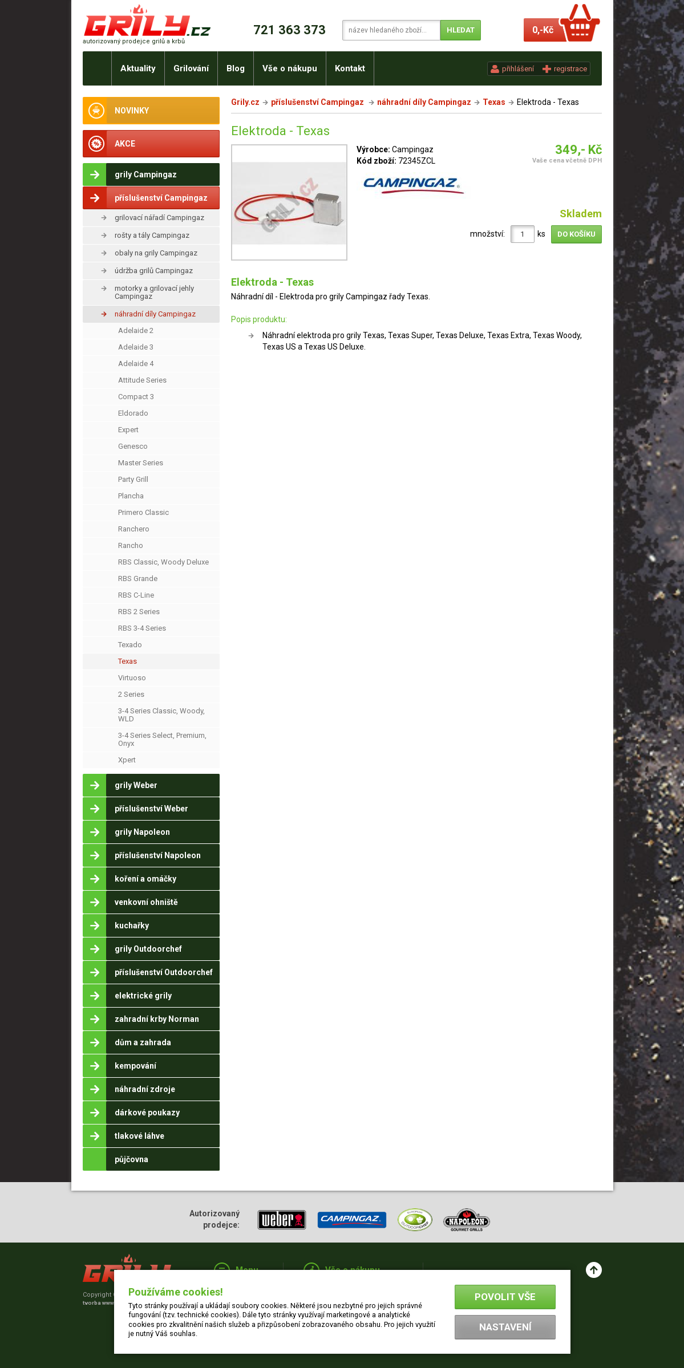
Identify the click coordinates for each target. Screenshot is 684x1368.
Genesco (133, 446)
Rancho (130, 545)
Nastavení (505, 1327)
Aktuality (138, 68)
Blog (235, 68)
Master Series (140, 462)
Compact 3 (136, 396)
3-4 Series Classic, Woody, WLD (161, 715)
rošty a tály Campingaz (152, 235)
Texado (130, 644)
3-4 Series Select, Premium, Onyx (162, 739)
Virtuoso (132, 677)
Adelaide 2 (135, 330)
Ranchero (133, 529)
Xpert (127, 760)
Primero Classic (143, 512)
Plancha (131, 496)
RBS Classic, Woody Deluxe (163, 562)
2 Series (131, 694)
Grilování (191, 68)
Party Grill (133, 479)
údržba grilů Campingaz (154, 270)
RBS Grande (137, 578)
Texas (127, 661)
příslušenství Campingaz (318, 102)
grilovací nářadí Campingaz (159, 217)
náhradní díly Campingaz (155, 314)
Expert (128, 429)
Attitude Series (142, 380)
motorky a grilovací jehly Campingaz (154, 292)
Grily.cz (245, 102)
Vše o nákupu (289, 68)
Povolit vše (505, 1296)
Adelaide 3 (135, 347)
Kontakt (350, 68)
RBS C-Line (136, 595)
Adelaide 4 (135, 363)
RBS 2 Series (139, 611)
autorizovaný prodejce (134, 41)
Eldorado (133, 413)
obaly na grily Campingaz (156, 253)
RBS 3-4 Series (142, 628)
